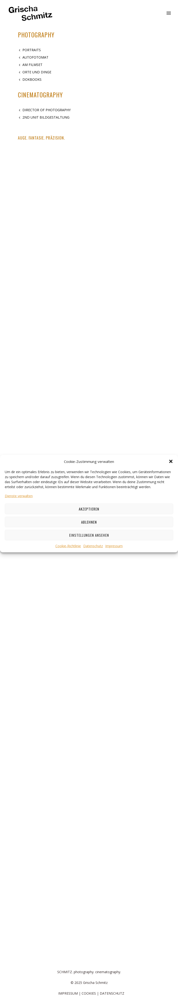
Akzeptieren (89, 508)
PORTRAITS (31, 50)
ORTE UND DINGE (36, 72)
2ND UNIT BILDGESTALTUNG (45, 117)
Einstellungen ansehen (89, 535)
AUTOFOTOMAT (35, 57)
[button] (170, 461)
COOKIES (89, 993)
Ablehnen (89, 522)
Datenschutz (93, 545)
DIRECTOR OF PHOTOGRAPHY (46, 110)
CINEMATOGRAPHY (40, 94)
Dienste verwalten (19, 495)
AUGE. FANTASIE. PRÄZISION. (41, 138)
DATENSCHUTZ (112, 993)
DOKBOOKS (32, 79)
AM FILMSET (32, 64)
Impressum (114, 545)
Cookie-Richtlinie (68, 545)
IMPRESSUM (68, 993)
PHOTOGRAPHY (36, 34)
